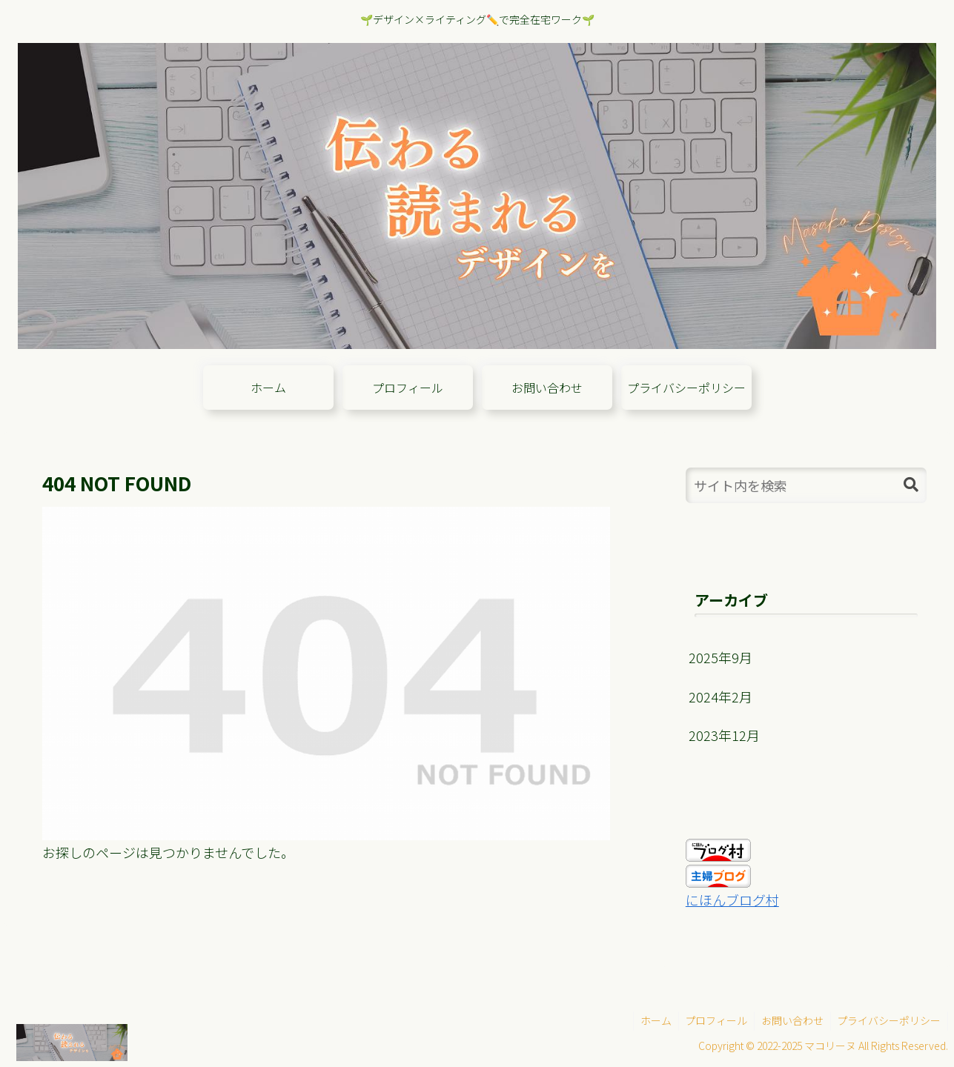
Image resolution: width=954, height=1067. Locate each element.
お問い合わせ (789, 1020)
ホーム (649, 1020)
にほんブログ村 (732, 899)
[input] (806, 485)
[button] (911, 484)
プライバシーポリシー (888, 1020)
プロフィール (711, 1020)
